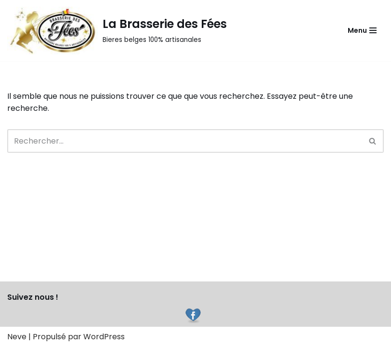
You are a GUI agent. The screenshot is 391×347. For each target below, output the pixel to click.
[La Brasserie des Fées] (117, 30)
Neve (16, 336)
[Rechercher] (184, 141)
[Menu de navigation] (362, 30)
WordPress (104, 336)
